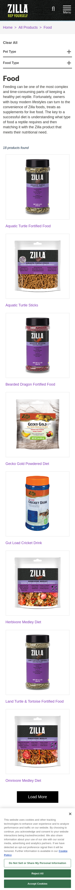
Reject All (37, 873)
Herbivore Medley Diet (23, 622)
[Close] (70, 813)
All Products (28, 27)
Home (8, 27)
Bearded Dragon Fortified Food (30, 384)
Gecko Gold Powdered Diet (27, 464)
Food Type (11, 63)
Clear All (10, 43)
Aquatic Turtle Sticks (22, 305)
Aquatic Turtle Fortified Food (28, 226)
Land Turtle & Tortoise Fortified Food (35, 701)
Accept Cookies (37, 883)
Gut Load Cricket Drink (24, 543)
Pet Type (9, 51)
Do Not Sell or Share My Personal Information (37, 863)
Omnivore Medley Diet (23, 781)
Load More (37, 797)
